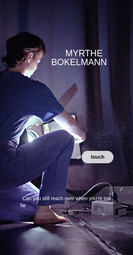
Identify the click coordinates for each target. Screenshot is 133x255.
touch (97, 157)
